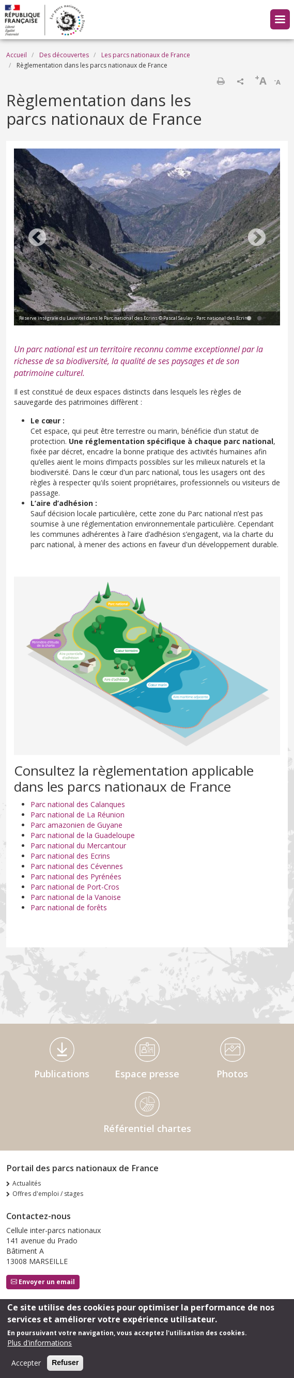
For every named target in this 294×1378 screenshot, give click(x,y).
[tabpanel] (147, 238)
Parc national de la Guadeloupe (82, 835)
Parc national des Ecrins (70, 856)
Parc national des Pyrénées (75, 876)
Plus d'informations (39, 1345)
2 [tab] (259, 319)
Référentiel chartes (147, 1128)
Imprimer (220, 81)
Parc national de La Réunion (77, 814)
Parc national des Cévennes (76, 866)
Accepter (26, 1365)
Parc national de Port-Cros (74, 887)
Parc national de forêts (68, 907)
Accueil (16, 55)
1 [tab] (249, 319)
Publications (61, 1074)
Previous (37, 238)
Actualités (26, 1183)
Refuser (65, 1364)
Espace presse (147, 1074)
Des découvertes (64, 55)
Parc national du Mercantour (78, 845)
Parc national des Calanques (77, 804)
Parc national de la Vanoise (75, 897)
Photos (232, 1074)
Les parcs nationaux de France (145, 55)
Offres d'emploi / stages (47, 1193)
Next (256, 238)
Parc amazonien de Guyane (76, 825)
